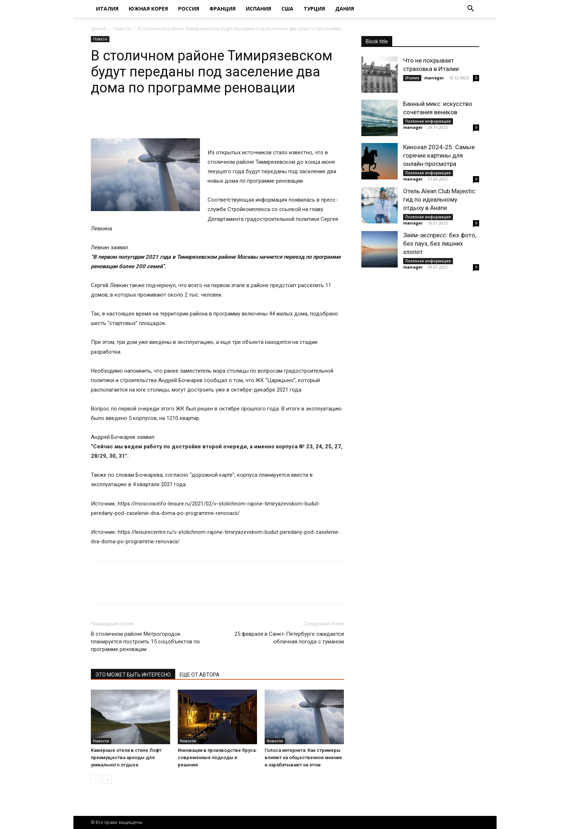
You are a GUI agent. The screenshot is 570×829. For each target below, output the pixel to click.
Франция (222, 8)
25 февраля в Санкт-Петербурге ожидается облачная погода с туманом (289, 638)
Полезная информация (428, 121)
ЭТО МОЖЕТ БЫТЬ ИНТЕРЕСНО (133, 675)
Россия (188, 8)
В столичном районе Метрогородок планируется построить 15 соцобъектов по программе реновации (145, 642)
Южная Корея (148, 8)
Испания (258, 8)
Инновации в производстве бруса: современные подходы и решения (217, 757)
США (287, 8)
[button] (470, 9)
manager (434, 77)
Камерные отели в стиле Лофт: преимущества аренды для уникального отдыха (126, 757)
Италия (107, 8)
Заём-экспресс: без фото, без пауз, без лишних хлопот (439, 243)
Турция (314, 8)
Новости (122, 28)
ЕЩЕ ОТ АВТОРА (200, 675)
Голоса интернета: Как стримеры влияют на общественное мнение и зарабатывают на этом (303, 757)
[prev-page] (95, 779)
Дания (344, 8)
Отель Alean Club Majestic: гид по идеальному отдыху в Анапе (440, 199)
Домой (98, 28)
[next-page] (107, 779)
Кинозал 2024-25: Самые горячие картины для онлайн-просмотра (439, 155)
